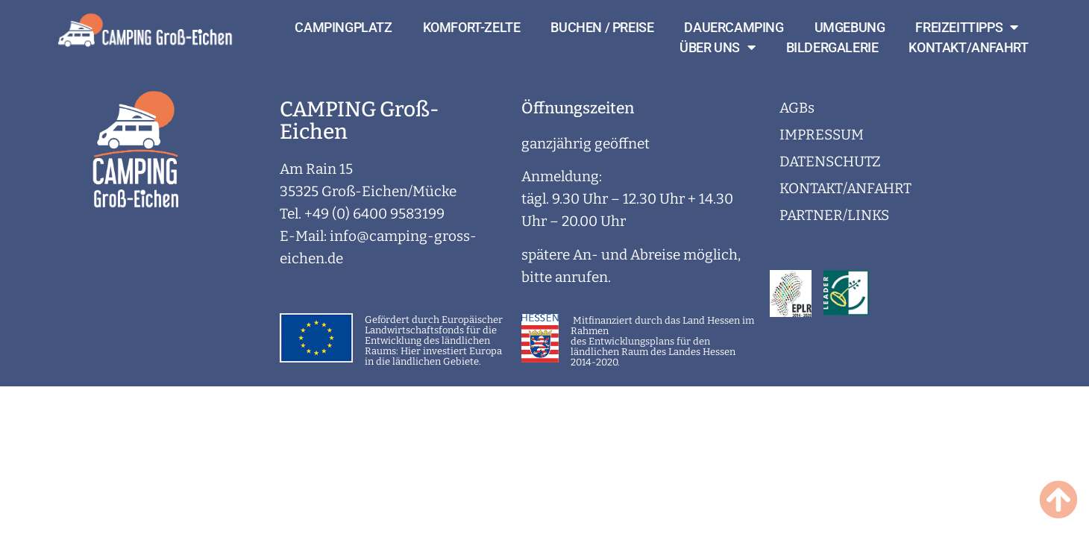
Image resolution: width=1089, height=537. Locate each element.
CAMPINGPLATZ (343, 27)
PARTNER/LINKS (834, 215)
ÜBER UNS (717, 47)
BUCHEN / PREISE (601, 27)
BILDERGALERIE (832, 47)
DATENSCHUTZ (830, 161)
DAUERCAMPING (733, 27)
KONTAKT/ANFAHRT (968, 47)
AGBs (797, 107)
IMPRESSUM (821, 134)
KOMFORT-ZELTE (472, 27)
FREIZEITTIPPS (966, 27)
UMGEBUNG (850, 27)
